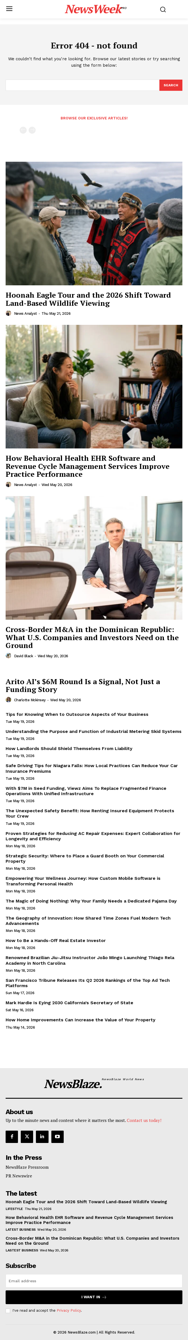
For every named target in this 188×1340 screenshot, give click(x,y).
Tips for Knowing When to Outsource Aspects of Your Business (77, 714)
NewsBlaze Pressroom (27, 1167)
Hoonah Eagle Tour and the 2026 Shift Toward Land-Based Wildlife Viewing (88, 299)
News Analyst (25, 313)
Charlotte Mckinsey (30, 700)
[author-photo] (9, 313)
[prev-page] (23, 130)
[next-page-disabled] (32, 130)
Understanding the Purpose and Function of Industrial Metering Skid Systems (94, 731)
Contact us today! (144, 1120)
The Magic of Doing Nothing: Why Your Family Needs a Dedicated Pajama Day (91, 901)
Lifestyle (14, 1209)
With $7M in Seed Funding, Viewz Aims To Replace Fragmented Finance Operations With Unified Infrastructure (86, 791)
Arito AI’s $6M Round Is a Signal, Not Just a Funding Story (83, 685)
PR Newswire (19, 1176)
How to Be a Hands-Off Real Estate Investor (56, 940)
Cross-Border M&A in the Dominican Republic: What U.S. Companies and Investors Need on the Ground (92, 637)
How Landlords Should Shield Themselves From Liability (69, 748)
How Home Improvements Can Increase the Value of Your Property (80, 1019)
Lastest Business (22, 1250)
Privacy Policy (69, 1310)
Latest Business (21, 1230)
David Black (23, 656)
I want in (94, 1297)
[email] (94, 1281)
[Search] (170, 85)
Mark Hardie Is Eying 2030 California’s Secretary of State (69, 1002)
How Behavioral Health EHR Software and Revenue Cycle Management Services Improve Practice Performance (87, 466)
